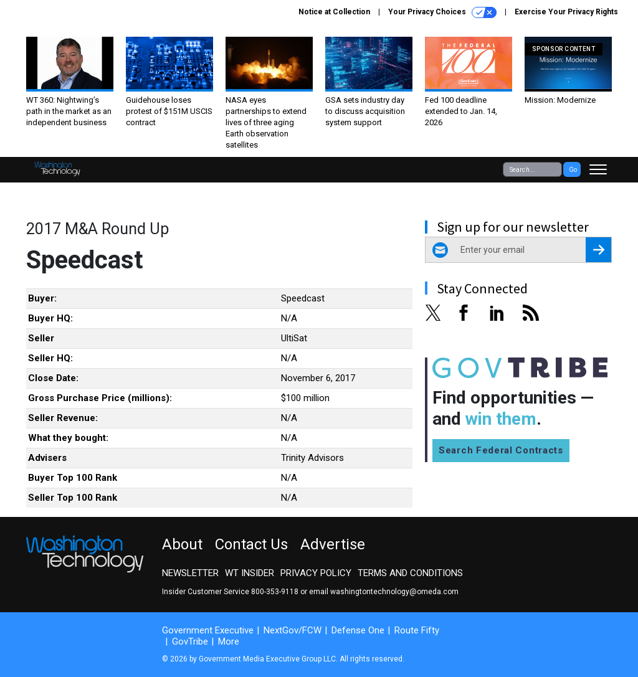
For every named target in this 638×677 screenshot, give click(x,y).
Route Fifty (416, 630)
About (182, 544)
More (228, 641)
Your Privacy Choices (442, 12)
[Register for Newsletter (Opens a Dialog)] (598, 249)
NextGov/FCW (292, 630)
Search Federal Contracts (501, 450)
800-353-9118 (274, 591)
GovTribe (190, 641)
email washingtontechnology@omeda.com (384, 591)
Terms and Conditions (410, 573)
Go (573, 169)
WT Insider (249, 573)
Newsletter (190, 573)
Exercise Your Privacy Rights (566, 11)
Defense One (357, 630)
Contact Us (251, 544)
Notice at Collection (334, 11)
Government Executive (208, 630)
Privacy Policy (315, 573)
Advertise (332, 544)
